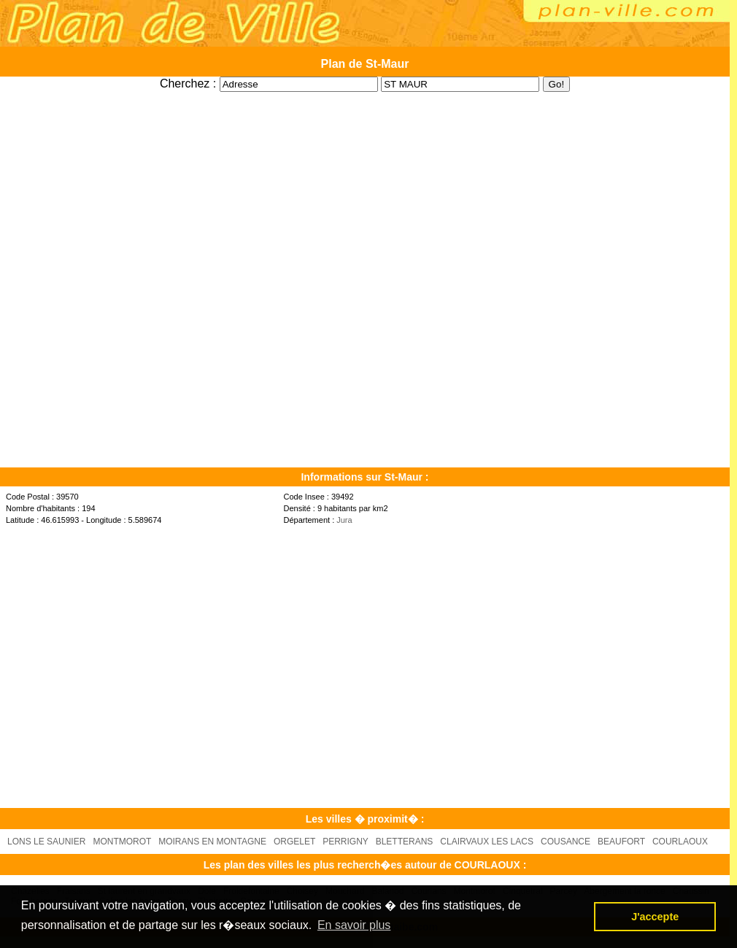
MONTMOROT (122, 841)
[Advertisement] (137, 665)
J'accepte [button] (655, 916)
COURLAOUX (680, 841)
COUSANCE (565, 841)
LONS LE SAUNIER (46, 841)
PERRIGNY (345, 841)
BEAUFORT (621, 841)
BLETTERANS (404, 841)
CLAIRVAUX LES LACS (486, 841)
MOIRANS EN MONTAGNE (212, 841)
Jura (344, 520)
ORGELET (294, 841)
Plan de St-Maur (365, 64)
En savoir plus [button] (354, 925)
